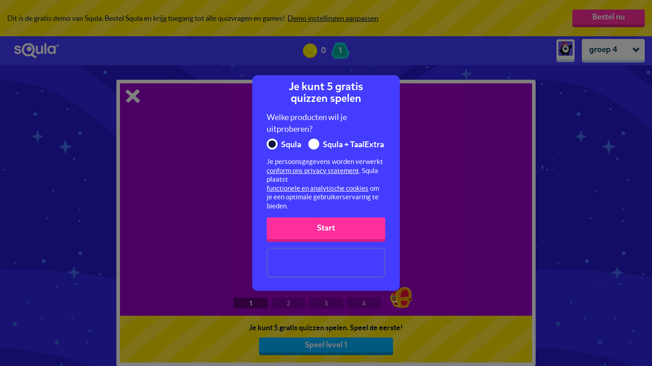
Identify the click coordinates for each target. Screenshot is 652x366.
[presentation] (326, 262)
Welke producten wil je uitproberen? (307, 123)
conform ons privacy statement (313, 170)
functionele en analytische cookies (318, 188)
